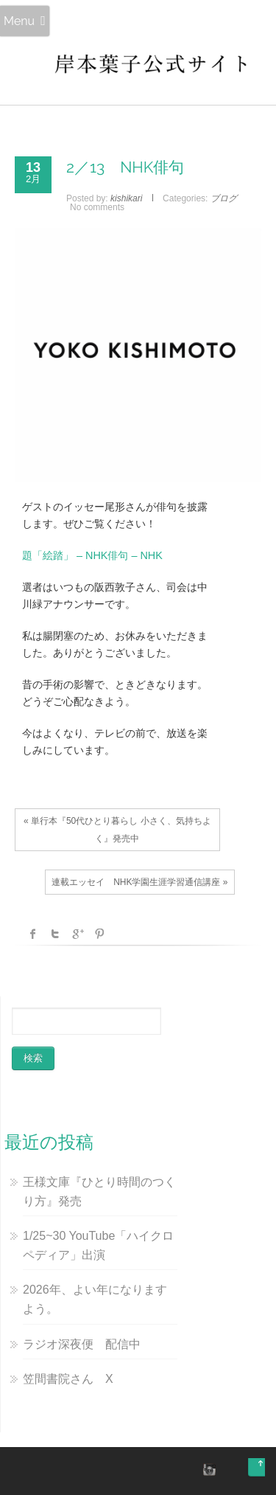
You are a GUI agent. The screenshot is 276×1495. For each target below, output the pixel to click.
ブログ (223, 198)
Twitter (55, 934)
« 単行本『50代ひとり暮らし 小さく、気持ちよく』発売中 (117, 830)
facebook (33, 934)
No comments (97, 207)
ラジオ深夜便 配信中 (82, 1344)
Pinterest (99, 934)
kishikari (126, 198)
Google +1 (77, 934)
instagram (208, 1469)
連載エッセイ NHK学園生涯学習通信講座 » (139, 882)
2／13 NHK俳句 (125, 167)
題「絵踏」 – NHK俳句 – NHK (92, 555)
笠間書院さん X (68, 1379)
